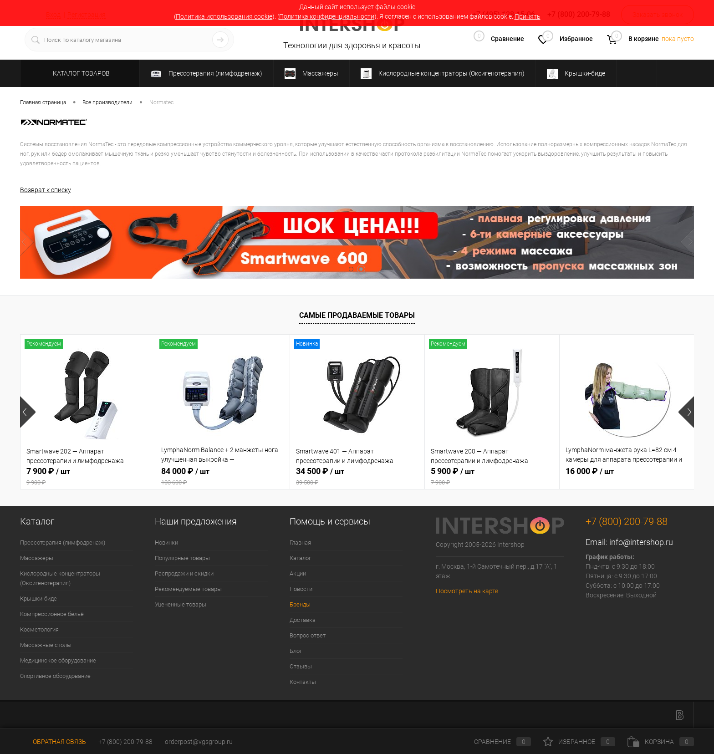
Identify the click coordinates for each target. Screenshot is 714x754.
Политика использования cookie (224, 16)
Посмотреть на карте (467, 590)
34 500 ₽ (357, 476)
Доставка (303, 619)
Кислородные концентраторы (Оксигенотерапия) (60, 578)
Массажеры (36, 558)
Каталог (300, 558)
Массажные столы (45, 645)
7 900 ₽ (87, 476)
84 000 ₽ (222, 476)
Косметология (39, 629)
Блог (296, 650)
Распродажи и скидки (184, 573)
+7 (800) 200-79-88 (125, 741)
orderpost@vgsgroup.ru (199, 741)
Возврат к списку (45, 189)
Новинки (166, 542)
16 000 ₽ (590, 471)
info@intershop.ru (641, 542)
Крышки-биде (38, 598)
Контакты (303, 681)
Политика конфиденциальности (326, 16)
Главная (300, 542)
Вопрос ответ (308, 635)
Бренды (300, 604)
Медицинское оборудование (58, 660)
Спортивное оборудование (55, 675)
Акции (298, 573)
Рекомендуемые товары (188, 589)
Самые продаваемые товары (357, 315)
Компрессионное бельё (52, 614)
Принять (528, 16)
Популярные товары (182, 558)
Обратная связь (53, 741)
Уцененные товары (180, 604)
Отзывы (301, 666)
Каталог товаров (80, 73)
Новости (301, 589)
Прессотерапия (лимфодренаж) (62, 542)
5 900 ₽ (492, 476)
